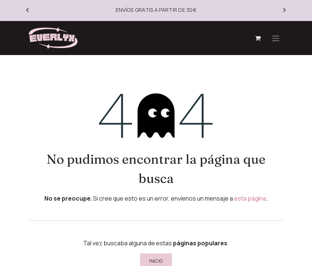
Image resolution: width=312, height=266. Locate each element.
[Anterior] (27, 10)
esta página (250, 198)
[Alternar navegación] (276, 38)
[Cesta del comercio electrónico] (257, 38)
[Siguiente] (284, 10)
